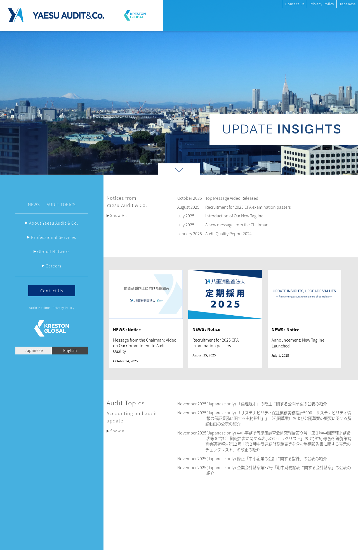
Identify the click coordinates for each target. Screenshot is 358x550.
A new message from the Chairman (236, 225)
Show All (118, 215)
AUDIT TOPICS (61, 204)
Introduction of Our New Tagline (234, 216)
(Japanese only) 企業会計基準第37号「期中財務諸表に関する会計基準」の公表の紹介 (278, 470)
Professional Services (53, 237)
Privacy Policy (322, 3)
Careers (54, 266)
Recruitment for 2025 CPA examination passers (248, 207)
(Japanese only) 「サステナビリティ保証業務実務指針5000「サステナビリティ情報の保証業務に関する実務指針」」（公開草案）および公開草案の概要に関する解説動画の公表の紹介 (278, 418)
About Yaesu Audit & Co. (53, 223)
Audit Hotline (39, 307)
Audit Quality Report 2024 (228, 234)
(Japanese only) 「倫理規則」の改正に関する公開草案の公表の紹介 (266, 404)
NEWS (34, 204)
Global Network (53, 251)
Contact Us (295, 3)
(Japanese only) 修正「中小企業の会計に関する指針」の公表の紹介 (266, 458)
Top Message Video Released (231, 198)
